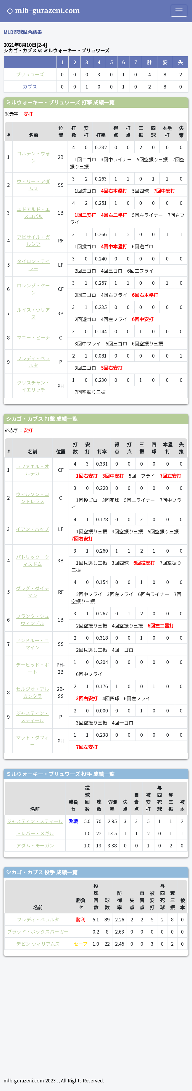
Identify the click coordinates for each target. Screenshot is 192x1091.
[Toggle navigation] (179, 11)
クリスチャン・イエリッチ (33, 386)
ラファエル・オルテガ (32, 470)
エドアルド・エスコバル (33, 212)
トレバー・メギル (35, 833)
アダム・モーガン (35, 845)
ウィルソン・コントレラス (32, 497)
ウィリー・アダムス (33, 185)
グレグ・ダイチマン (32, 592)
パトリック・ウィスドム (32, 560)
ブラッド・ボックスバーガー (38, 931)
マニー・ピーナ (33, 337)
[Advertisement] (96, 1014)
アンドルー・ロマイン (32, 644)
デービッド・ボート (32, 668)
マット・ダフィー (32, 741)
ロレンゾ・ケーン (33, 289)
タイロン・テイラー (33, 265)
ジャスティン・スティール (32, 716)
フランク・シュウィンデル (32, 619)
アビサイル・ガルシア (33, 240)
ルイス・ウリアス (33, 313)
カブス (30, 86)
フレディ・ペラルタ (33, 362)
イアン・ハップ (32, 528)
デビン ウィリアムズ (38, 943)
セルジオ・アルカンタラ (32, 692)
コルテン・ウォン (33, 157)
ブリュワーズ (30, 74)
